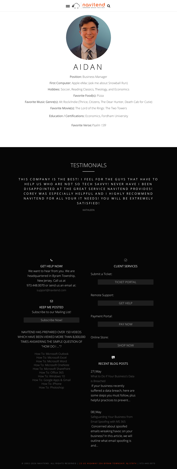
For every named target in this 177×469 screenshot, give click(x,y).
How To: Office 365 (51, 372)
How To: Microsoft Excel (51, 357)
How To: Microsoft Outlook (51, 354)
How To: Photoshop (51, 387)
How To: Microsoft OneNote (51, 365)
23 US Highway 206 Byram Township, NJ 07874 (108, 463)
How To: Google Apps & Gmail (51, 380)
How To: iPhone (51, 383)
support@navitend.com (51, 290)
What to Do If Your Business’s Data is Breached (112, 378)
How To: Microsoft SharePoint (51, 369)
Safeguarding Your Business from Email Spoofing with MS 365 (112, 419)
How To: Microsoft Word (51, 361)
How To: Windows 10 (51, 376)
